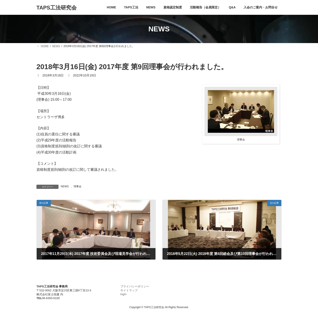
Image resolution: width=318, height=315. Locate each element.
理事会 (77, 186)
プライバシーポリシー (134, 286)
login (123, 294)
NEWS (65, 186)
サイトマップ (129, 290)
